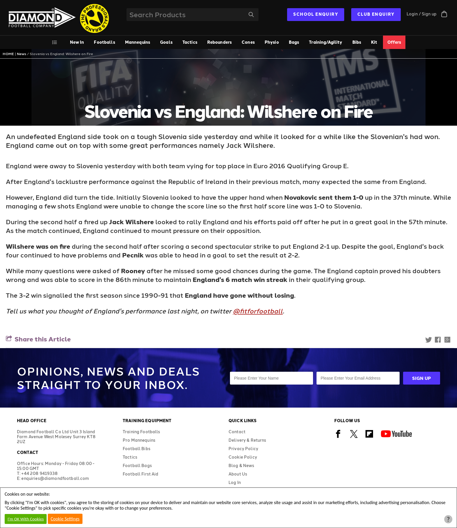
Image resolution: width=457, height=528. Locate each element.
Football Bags (137, 465)
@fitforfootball (258, 311)
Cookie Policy (242, 457)
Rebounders (219, 42)
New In (77, 42)
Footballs (104, 42)
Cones (248, 42)
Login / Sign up (422, 13)
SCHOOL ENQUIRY (315, 14)
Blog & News (241, 465)
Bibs (356, 42)
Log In (234, 482)
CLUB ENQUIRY (376, 14)
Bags (294, 42)
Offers (394, 42)
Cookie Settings (65, 519)
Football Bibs (136, 448)
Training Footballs (141, 431)
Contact (236, 431)
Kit (374, 42)
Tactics (189, 42)
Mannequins (137, 42)
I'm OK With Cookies (26, 519)
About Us (237, 473)
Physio (272, 42)
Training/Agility (325, 42)
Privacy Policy (243, 448)
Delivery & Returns (247, 440)
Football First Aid (141, 473)
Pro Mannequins (139, 440)
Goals (166, 42)
